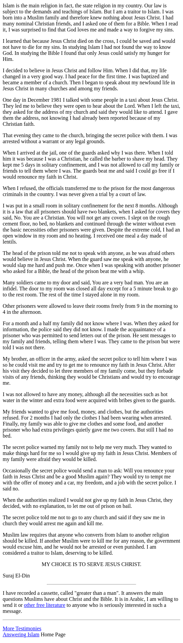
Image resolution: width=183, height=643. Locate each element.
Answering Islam (21, 634)
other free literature (44, 605)
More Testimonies (22, 628)
